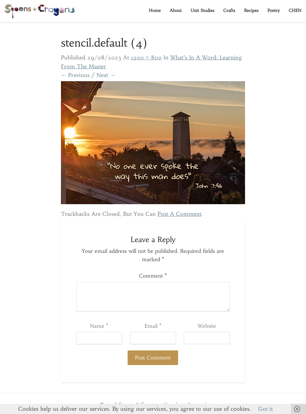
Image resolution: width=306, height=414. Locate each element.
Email (153, 326)
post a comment (179, 213)
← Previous (75, 75)
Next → (106, 75)
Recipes (251, 10)
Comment (153, 276)
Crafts (229, 10)
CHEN (295, 10)
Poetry (273, 10)
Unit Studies (202, 10)
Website (207, 326)
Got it (265, 408)
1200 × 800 (146, 57)
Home (155, 10)
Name (99, 326)
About (176, 10)
